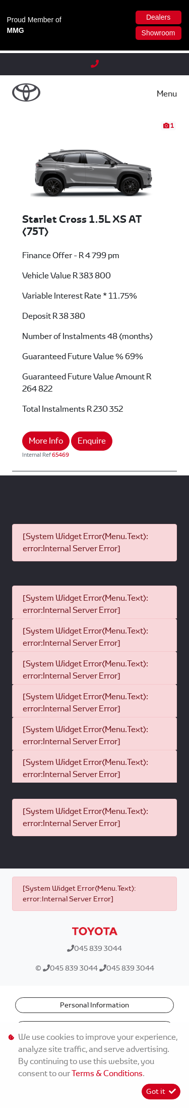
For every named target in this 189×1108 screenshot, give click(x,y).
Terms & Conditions (107, 1073)
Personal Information (94, 1004)
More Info (46, 441)
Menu (167, 93)
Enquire (92, 441)
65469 (60, 454)
